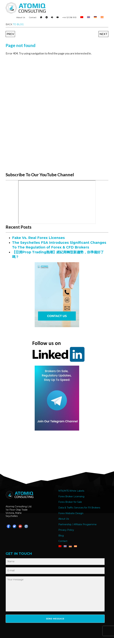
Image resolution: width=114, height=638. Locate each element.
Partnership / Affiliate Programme (77, 524)
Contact (32, 17)
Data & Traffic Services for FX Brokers (79, 507)
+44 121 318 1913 (69, 17)
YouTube (57, 18)
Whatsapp (41, 18)
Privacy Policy (66, 529)
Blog (61, 535)
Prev (10, 34)
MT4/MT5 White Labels (71, 490)
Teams (52, 18)
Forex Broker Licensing (71, 496)
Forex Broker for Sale (70, 502)
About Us (20, 17)
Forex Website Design (70, 513)
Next (103, 34)
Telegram (46, 18)
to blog (18, 24)
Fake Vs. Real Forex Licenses (38, 238)
